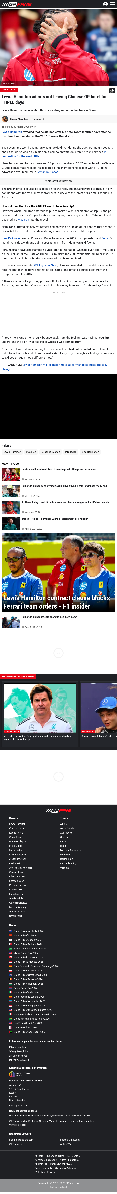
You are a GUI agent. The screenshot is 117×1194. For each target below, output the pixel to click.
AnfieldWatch (67, 1144)
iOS (46, 1164)
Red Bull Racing (68, 863)
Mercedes (65, 854)
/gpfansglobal (18, 1047)
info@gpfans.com (18, 1105)
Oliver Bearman (17, 876)
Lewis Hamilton (9, 90)
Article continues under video (58, 181)
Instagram (73, 1160)
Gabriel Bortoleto (18, 902)
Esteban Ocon (16, 881)
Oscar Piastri (16, 837)
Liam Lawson (16, 894)
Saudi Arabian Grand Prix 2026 (27, 948)
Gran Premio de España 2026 (26, 996)
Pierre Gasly (15, 845)
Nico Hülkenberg (18, 907)
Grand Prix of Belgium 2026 (26, 979)
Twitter (62, 1160)
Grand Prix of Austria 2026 (25, 970)
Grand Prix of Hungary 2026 (26, 983)
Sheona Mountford (19, 119)
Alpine (63, 824)
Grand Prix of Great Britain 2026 (28, 975)
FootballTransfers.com (21, 1139)
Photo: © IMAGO (9, 83)
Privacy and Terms (54, 1156)
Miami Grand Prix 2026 (23, 953)
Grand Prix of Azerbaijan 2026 (27, 1001)
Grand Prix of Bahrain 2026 (25, 944)
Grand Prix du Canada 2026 (26, 957)
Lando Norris (16, 832)
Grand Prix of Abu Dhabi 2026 (27, 1032)
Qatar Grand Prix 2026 (23, 1027)
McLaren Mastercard (71, 850)
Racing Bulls (66, 859)
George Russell (17, 872)
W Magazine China (45, 265)
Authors (39, 1156)
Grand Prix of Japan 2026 (25, 940)
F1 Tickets (40, 1172)
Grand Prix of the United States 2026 (30, 1010)
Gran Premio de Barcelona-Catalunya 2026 (34, 966)
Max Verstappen (18, 854)
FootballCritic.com (70, 1139)
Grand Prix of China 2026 (24, 935)
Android (39, 1164)
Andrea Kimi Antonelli (20, 867)
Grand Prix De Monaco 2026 (26, 961)
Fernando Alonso (47, 172)
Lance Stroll (15, 889)
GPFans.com (16, 1144)
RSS (68, 1156)
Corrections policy (44, 1168)
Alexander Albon (17, 859)
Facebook (51, 1160)
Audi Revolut (66, 832)
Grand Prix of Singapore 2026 (27, 1005)
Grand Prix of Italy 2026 (24, 992)
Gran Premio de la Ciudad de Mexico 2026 (33, 1014)
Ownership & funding (66, 1168)
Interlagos (70, 452)
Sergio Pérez (15, 916)
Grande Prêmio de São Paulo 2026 (29, 1018)
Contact (76, 1156)
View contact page (17, 1125)
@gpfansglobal (18, 1051)
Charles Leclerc (17, 828)
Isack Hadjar (16, 850)
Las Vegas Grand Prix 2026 (25, 1023)
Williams (64, 867)
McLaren (23, 219)
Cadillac (64, 837)
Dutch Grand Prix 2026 (23, 988)
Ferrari (106, 238)
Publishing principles (61, 1164)
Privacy (51, 1172)
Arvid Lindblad (16, 898)
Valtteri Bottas (17, 911)
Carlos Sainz (15, 863)
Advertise (40, 1160)
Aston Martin (67, 828)
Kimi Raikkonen (11, 238)
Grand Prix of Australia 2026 (26, 931)
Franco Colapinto (18, 841)
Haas (63, 845)
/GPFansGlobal (19, 1060)
